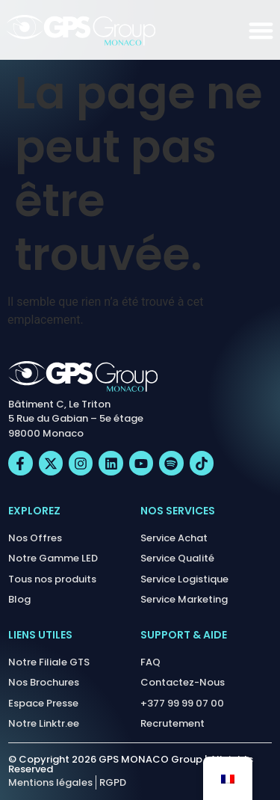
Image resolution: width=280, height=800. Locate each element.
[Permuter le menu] (261, 30)
